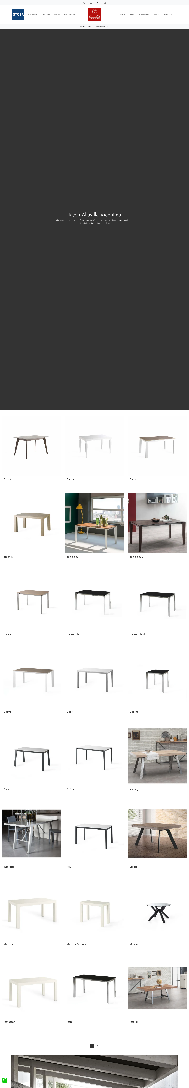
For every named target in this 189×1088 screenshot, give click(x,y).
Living (88, 26)
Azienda (122, 14)
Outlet (57, 14)
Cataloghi (46, 14)
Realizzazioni (69, 14)
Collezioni (33, 14)
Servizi (132, 14)
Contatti (168, 14)
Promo (157, 14)
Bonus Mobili (144, 14)
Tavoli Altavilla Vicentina (100, 26)
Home (82, 26)
